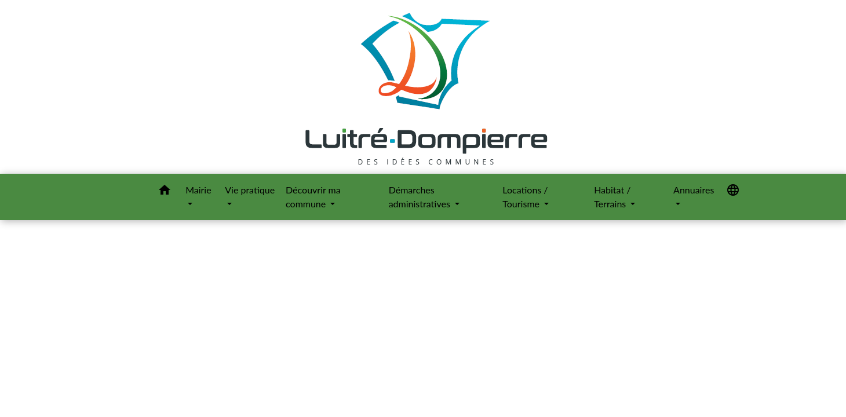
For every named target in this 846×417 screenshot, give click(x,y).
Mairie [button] (198, 189)
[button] (164, 191)
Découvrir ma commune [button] (313, 196)
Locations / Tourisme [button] (525, 196)
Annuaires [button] (693, 189)
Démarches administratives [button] (421, 196)
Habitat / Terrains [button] (612, 196)
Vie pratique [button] (250, 189)
